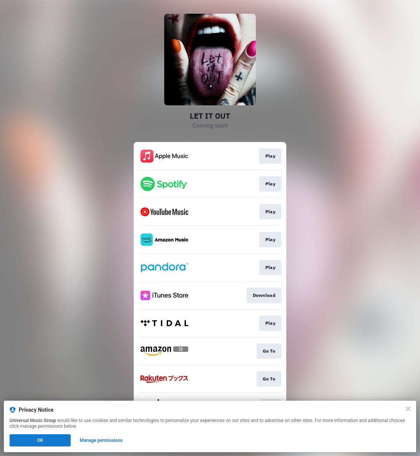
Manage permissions (101, 440)
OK (40, 440)
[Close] (408, 409)
